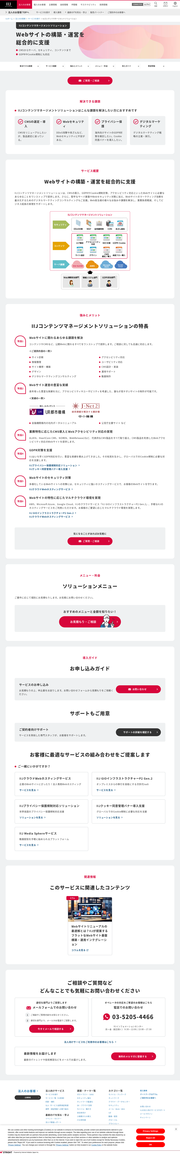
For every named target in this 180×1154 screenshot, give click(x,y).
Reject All (150, 1138)
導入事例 (143, 1091)
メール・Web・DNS (117, 1109)
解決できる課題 (26, 66)
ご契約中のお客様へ (148, 1098)
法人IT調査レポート (53, 1122)
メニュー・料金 (101, 66)
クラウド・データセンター (119, 1102)
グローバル (113, 1120)
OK (150, 1144)
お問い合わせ (145, 1107)
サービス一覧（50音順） (55, 1098)
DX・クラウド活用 (84, 1106)
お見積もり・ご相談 (83, 622)
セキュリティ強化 (84, 1098)
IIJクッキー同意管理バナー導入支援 (48, 469)
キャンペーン (145, 1117)
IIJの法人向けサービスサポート (152, 1110)
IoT (110, 1113)
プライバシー (114, 1124)
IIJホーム (9, 18)
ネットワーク (114, 1098)
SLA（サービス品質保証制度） (58, 1106)
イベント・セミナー (53, 1119)
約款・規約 (50, 1102)
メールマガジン (146, 1114)
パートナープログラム (149, 1094)
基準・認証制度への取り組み (57, 1109)
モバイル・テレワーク (117, 1095)
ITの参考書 (81, 1120)
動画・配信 (113, 1117)
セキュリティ (114, 1106)
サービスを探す (34, 18)
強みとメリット (76, 66)
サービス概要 (51, 66)
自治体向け (81, 1113)
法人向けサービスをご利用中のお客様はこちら (89, 1042)
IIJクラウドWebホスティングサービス (49, 489)
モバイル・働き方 (84, 1109)
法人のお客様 (20, 18)
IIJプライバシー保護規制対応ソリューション (53, 465)
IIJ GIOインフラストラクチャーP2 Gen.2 (51, 513)
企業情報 (28, 1098)
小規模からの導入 (84, 1117)
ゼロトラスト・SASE (85, 1095)
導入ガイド (126, 66)
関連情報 (151, 66)
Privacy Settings (150, 1131)
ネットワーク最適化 (85, 1102)
